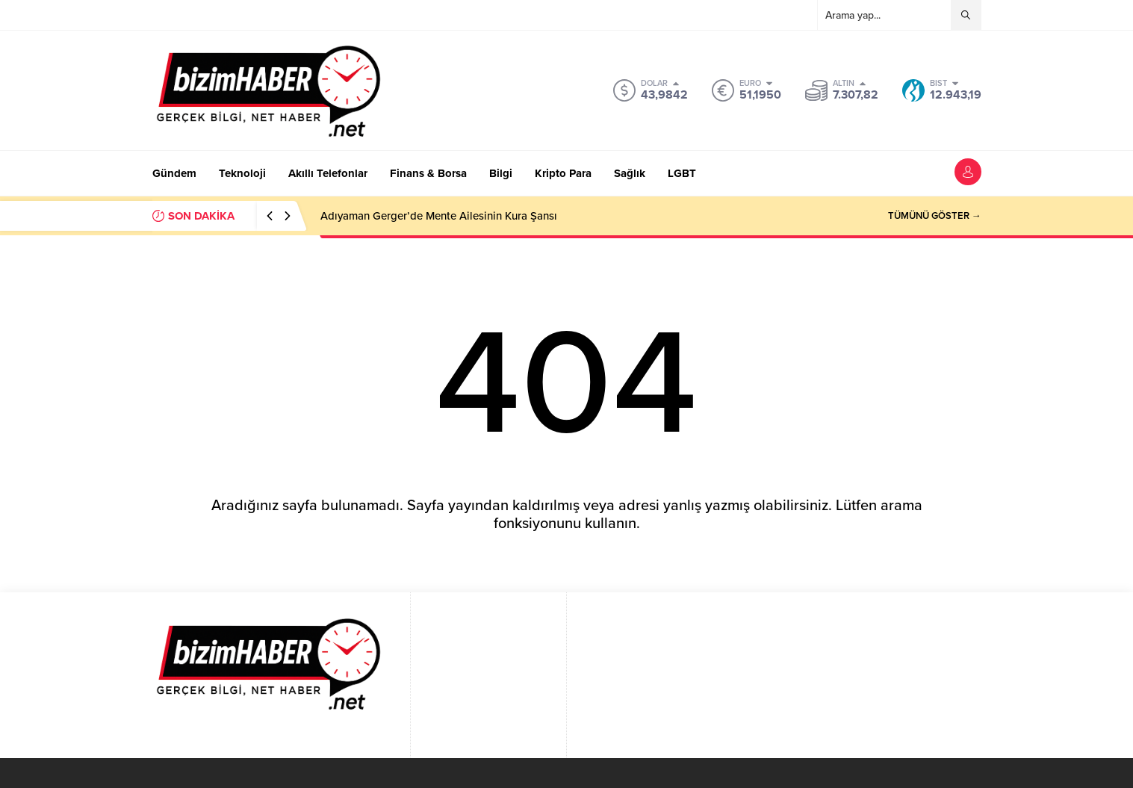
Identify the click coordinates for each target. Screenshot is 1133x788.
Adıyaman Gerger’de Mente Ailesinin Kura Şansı (438, 216)
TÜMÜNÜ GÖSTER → (934, 216)
